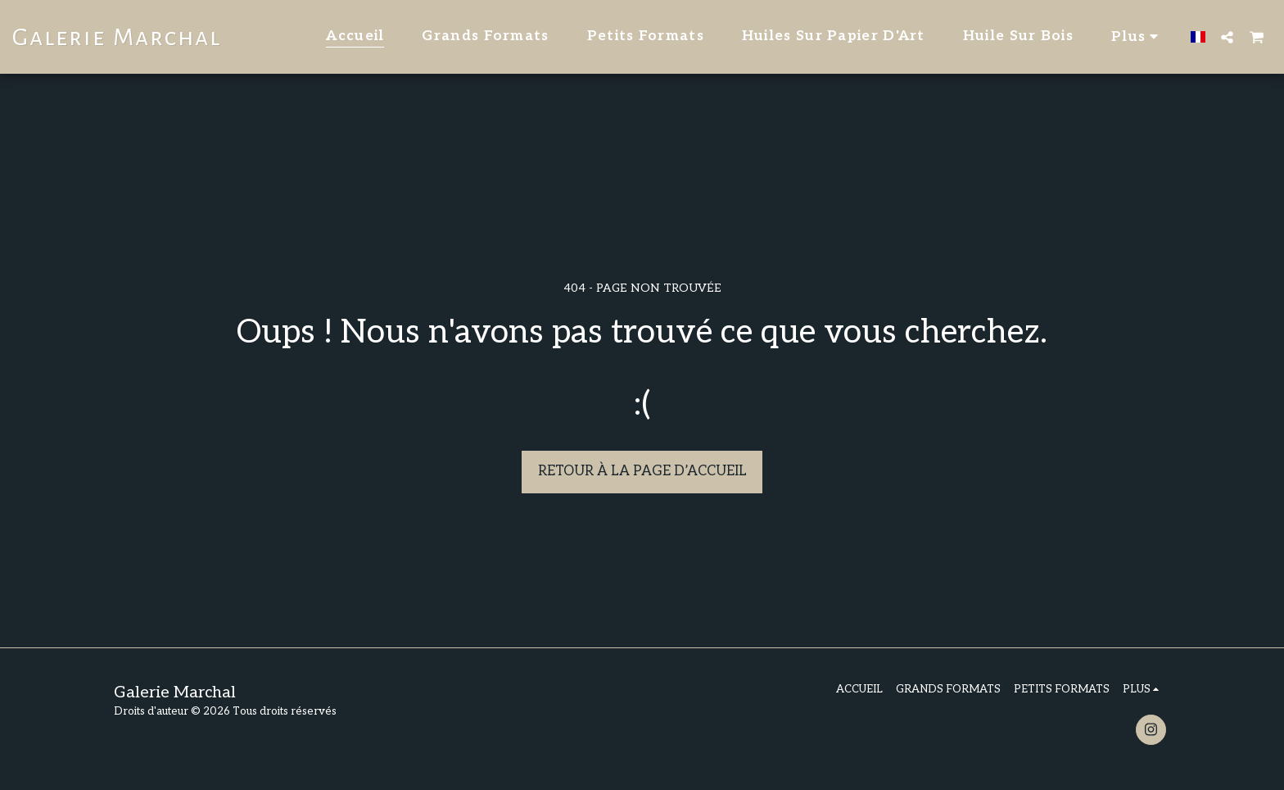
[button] (1227, 37)
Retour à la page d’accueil (642, 471)
